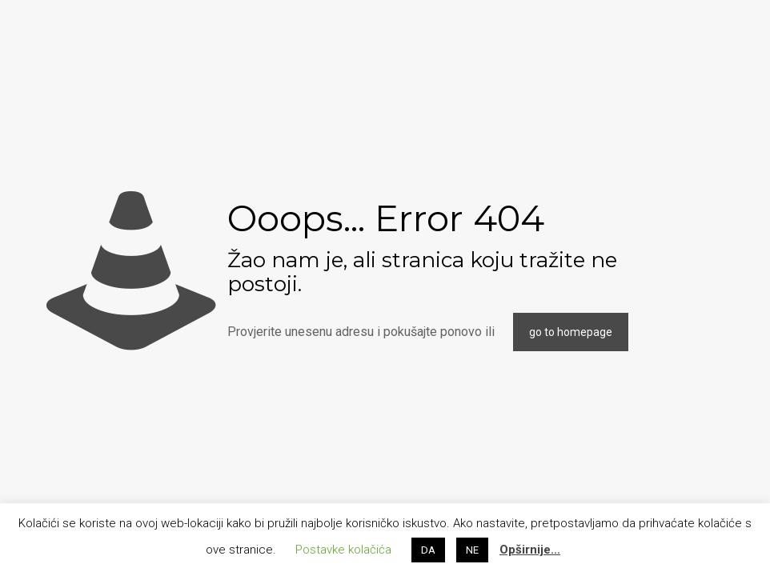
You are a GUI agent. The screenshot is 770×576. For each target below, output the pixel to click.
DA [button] (428, 550)
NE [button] (472, 550)
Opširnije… (529, 549)
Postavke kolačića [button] (343, 549)
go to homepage (570, 332)
